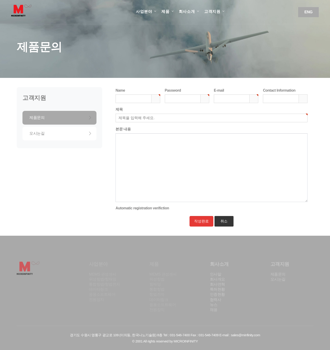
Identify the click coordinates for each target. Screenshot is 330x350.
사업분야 (144, 11)
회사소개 (187, 11)
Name (120, 90)
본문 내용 (123, 129)
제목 (119, 109)
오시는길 (60, 133)
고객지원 (212, 11)
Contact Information (279, 90)
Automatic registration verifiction (142, 208)
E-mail (219, 90)
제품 (165, 11)
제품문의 (60, 117)
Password (173, 90)
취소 (224, 221)
